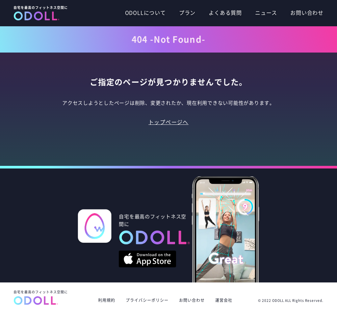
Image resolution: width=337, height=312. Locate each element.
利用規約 (106, 300)
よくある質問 (225, 12)
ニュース (266, 12)
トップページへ (168, 122)
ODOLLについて (145, 12)
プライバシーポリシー (147, 300)
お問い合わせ (307, 12)
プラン (187, 12)
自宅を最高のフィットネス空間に (40, 297)
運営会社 (226, 300)
